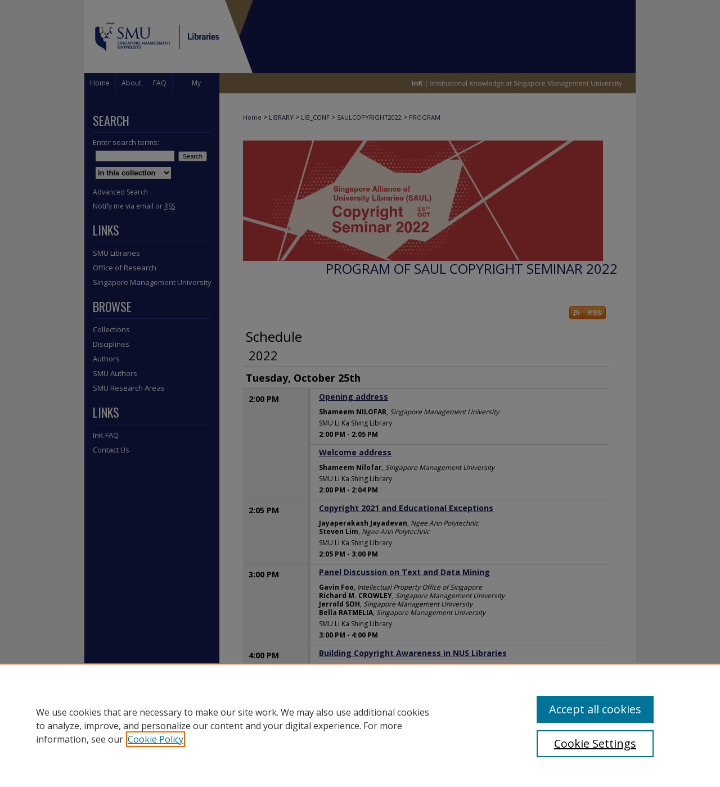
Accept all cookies (595, 709)
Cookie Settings (595, 743)
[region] (360, 725)
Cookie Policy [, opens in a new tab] (155, 739)
